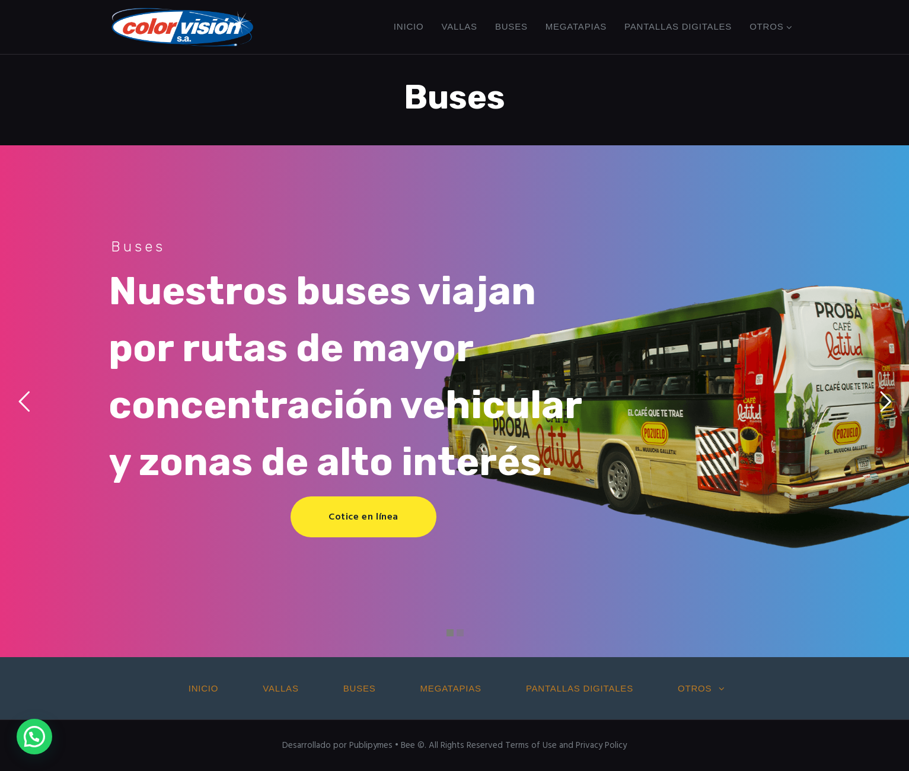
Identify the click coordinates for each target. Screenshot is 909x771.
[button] (34, 736)
